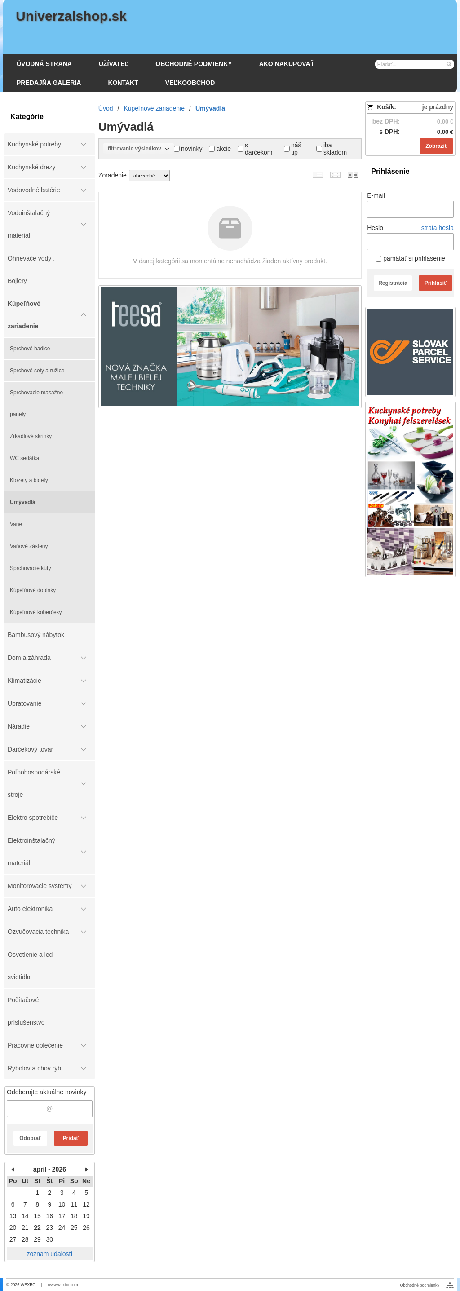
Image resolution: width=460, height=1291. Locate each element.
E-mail (376, 195)
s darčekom (255, 148)
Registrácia (392, 283)
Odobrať (30, 1138)
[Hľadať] (448, 63)
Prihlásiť (436, 283)
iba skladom (331, 148)
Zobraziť (436, 146)
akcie (220, 148)
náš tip (292, 148)
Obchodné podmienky (419, 1285)
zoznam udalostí (49, 1253)
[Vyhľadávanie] (415, 64)
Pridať (71, 1138)
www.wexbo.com (63, 1284)
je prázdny (437, 107)
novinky (188, 148)
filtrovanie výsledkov (138, 148)
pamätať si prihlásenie (410, 258)
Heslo (375, 227)
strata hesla (437, 227)
